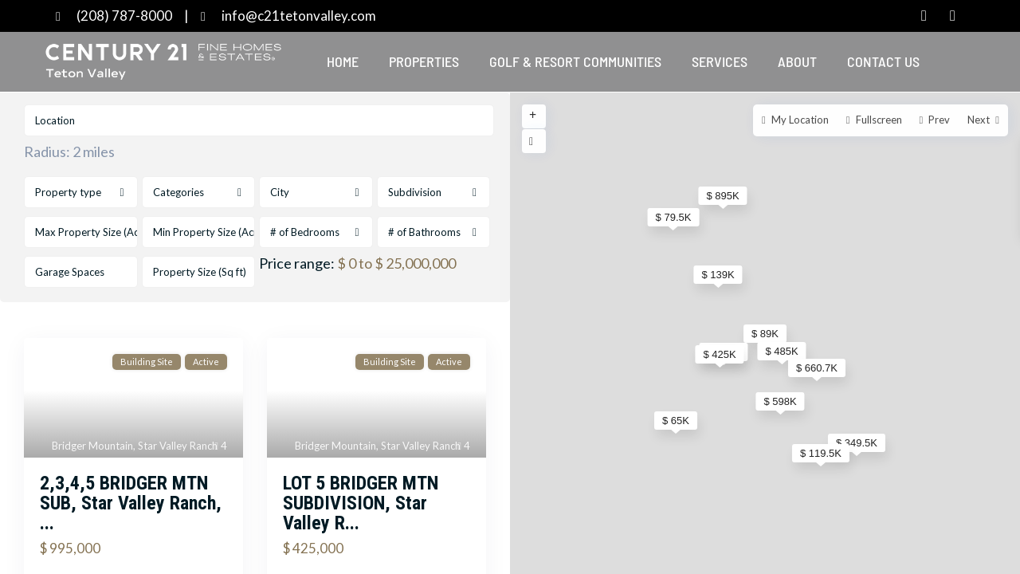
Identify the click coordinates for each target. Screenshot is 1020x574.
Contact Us (883, 61)
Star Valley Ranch (178, 445)
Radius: (69, 151)
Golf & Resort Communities (575, 61)
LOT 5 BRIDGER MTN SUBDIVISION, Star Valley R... (360, 503)
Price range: (297, 263)
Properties (424, 61)
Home (343, 61)
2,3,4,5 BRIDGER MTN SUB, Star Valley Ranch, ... (131, 503)
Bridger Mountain (92, 445)
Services (719, 61)
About (797, 61)
